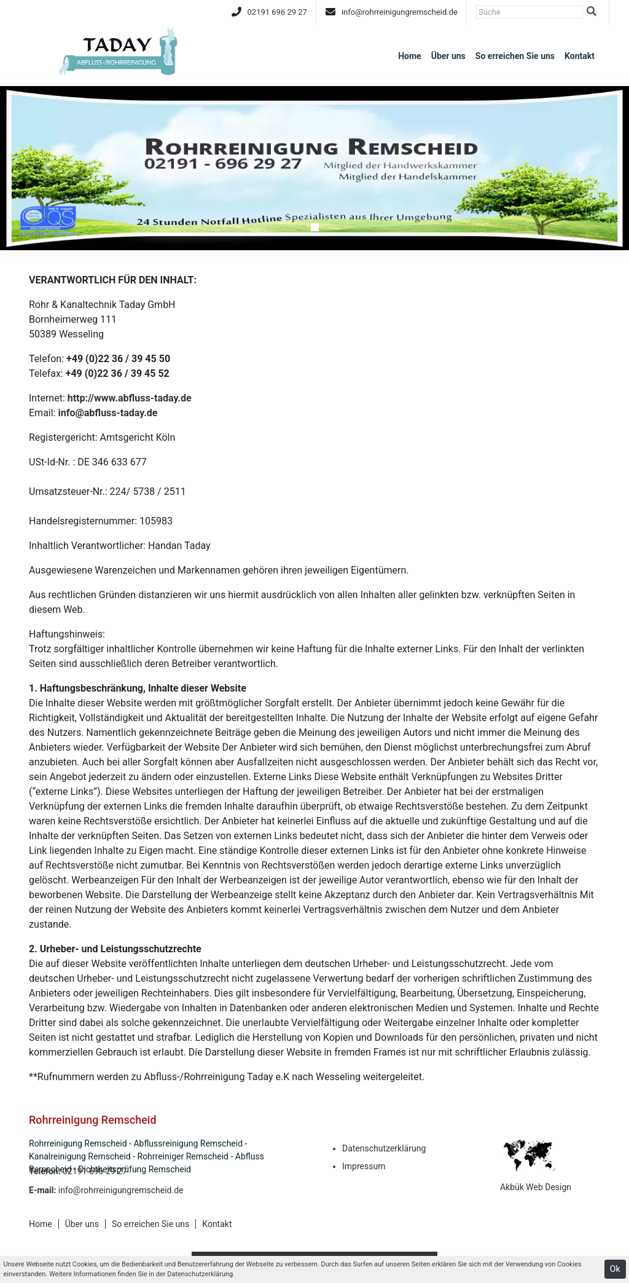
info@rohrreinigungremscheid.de (400, 12)
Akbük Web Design (535, 1187)
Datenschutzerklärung (384, 1148)
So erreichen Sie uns (515, 56)
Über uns (448, 56)
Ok (615, 1269)
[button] (47, 168)
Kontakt (580, 56)
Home (409, 56)
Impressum (363, 1166)
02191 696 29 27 (277, 12)
